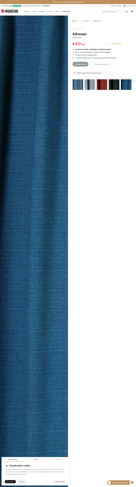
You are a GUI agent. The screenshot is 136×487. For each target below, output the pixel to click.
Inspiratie (49, 11)
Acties (57, 11)
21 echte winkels (117, 6)
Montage (41, 11)
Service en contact (130, 6)
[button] (68, 2)
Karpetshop (66, 11)
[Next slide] (134, 81)
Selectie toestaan (60, 481)
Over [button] (58, 459)
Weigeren (21, 481)
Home (75, 21)
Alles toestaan (10, 481)
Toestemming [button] (13, 459)
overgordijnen (86, 21)
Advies (34, 11)
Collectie (26, 11)
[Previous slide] (70, 81)
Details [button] (35, 459)
